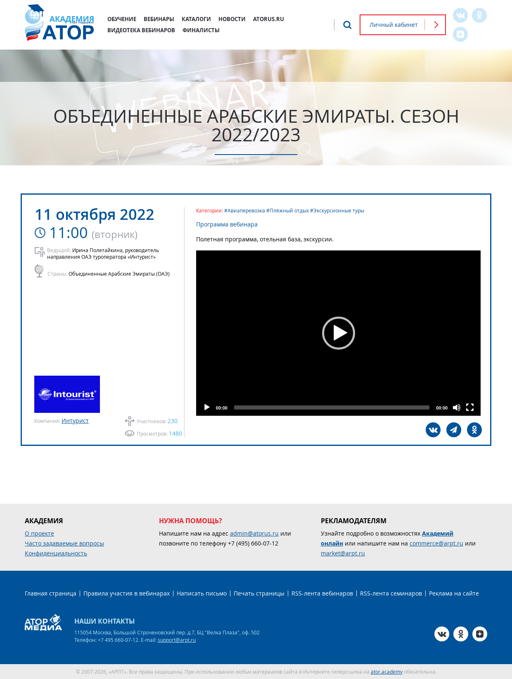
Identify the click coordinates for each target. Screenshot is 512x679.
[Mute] (457, 407)
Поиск (347, 25)
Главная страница (50, 593)
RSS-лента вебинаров (322, 593)
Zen (460, 34)
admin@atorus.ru (254, 533)
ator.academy (387, 671)
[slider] (331, 407)
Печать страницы (259, 593)
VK (460, 15)
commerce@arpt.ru (436, 543)
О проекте (39, 533)
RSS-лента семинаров (391, 593)
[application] (338, 333)
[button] (338, 333)
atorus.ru (268, 19)
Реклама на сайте (454, 593)
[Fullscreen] (470, 407)
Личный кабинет (394, 25)
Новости (232, 19)
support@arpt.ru (177, 639)
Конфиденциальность (56, 553)
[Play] (207, 407)
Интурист (75, 420)
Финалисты (201, 30)
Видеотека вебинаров (141, 30)
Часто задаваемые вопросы (64, 543)
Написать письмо (202, 593)
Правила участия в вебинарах (126, 593)
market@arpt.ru (343, 553)
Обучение (121, 19)
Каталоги (196, 19)
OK (479, 15)
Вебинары (159, 19)
